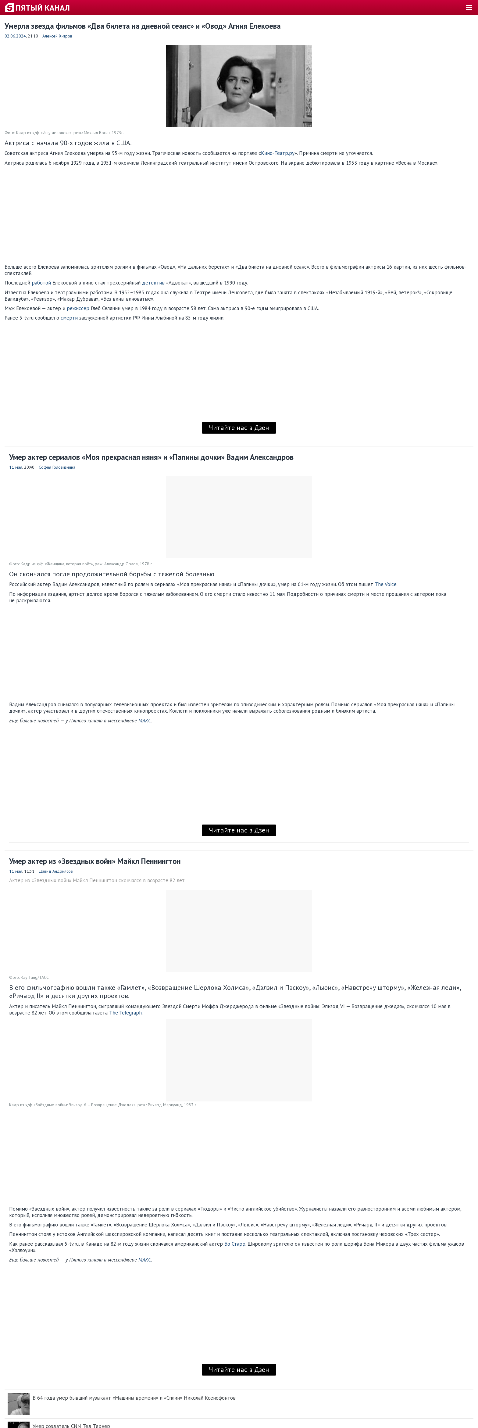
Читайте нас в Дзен (239, 427)
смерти (69, 317)
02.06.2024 (15, 36)
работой (41, 282)
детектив (153, 282)
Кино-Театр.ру (277, 153)
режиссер (78, 308)
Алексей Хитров (57, 36)
